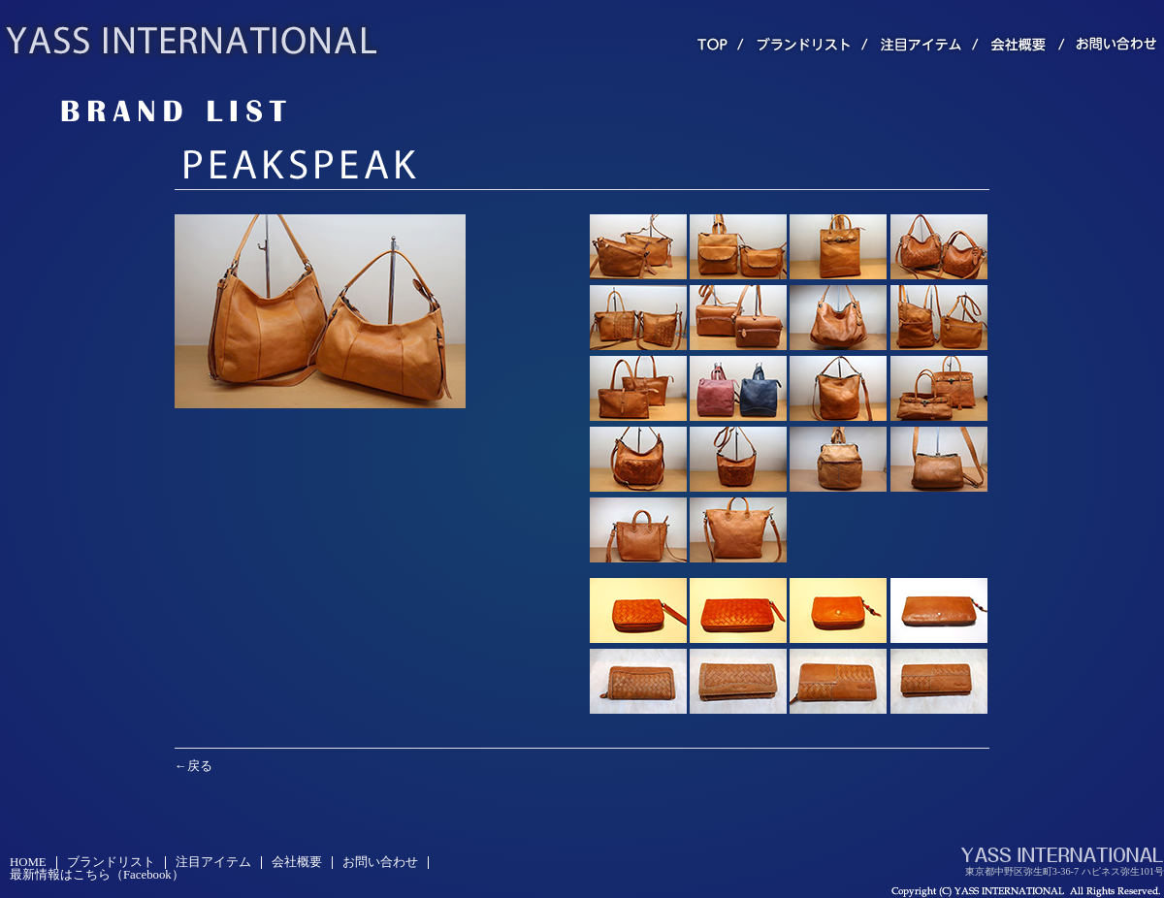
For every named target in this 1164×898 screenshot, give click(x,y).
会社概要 (297, 862)
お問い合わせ (380, 862)
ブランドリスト (111, 862)
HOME (28, 862)
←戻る (193, 766)
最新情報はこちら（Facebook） (97, 875)
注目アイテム (213, 862)
